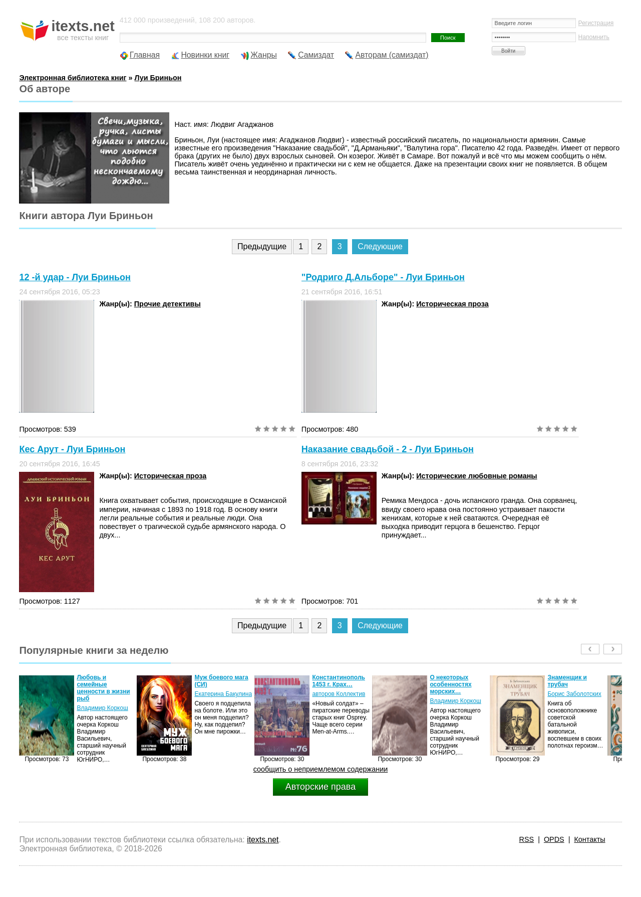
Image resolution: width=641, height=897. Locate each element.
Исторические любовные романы (476, 476)
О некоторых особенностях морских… (450, 684)
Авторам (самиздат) (391, 55)
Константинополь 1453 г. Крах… (338, 681)
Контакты (589, 839)
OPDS (554, 839)
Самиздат (316, 55)
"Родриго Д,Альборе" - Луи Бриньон (383, 277)
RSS (526, 839)
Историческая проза (452, 304)
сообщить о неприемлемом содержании (320, 769)
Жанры (263, 55)
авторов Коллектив (338, 693)
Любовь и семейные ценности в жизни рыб (103, 688)
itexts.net (262, 839)
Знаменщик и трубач (566, 681)
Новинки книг (205, 55)
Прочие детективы (167, 304)
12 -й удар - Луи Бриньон (75, 277)
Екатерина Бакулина (223, 693)
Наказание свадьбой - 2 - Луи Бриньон (387, 449)
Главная (145, 55)
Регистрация (596, 23)
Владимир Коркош (102, 707)
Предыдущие (261, 246)
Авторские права (320, 787)
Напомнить (593, 37)
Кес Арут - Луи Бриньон (72, 449)
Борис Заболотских (574, 693)
